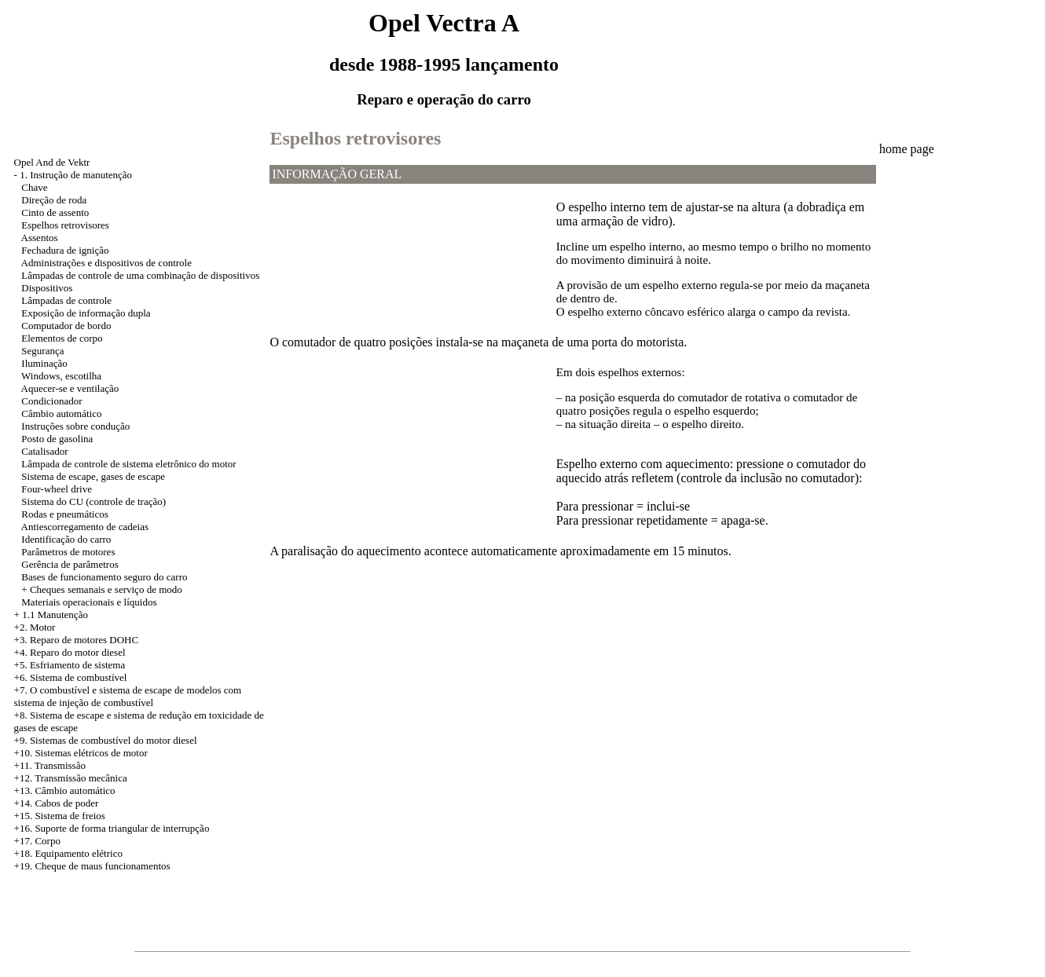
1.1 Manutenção (55, 614)
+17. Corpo (37, 841)
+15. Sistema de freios (59, 815)
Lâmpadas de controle (66, 300)
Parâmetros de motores (68, 552)
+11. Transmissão (50, 765)
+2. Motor (35, 627)
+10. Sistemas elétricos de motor (81, 753)
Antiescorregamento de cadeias (84, 526)
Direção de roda (53, 200)
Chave (34, 187)
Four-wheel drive (56, 489)
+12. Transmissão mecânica (70, 778)
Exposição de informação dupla (85, 313)
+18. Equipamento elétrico (68, 853)
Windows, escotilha (61, 376)
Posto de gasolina (57, 439)
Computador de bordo (66, 325)
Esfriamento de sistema (77, 665)
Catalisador (44, 451)
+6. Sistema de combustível (70, 677)
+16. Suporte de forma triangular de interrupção (112, 828)
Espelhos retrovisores (65, 225)
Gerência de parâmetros (69, 564)
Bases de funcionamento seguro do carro (104, 577)
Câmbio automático (61, 413)
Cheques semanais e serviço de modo (106, 589)
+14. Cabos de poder (56, 803)
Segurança (42, 351)
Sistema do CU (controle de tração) (93, 501)
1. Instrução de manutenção (76, 175)
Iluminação (44, 363)
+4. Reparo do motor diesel (70, 652)
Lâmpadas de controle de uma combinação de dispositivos (140, 275)
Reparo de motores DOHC (84, 640)
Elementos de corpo (61, 338)
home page (906, 149)
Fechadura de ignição (64, 250)
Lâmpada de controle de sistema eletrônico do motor (128, 464)
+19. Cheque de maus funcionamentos (92, 866)
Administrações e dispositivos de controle (106, 263)
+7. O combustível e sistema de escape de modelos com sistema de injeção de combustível (128, 696)
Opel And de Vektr (52, 162)
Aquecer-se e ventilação (70, 388)
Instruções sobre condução (75, 426)
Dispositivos (46, 288)
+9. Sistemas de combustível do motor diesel (105, 740)
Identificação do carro (66, 539)
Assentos (39, 237)
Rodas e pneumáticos (64, 514)
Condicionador (51, 401)
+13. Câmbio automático (65, 790)
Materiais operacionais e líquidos (88, 602)
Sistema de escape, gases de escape (93, 476)
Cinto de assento (55, 212)
